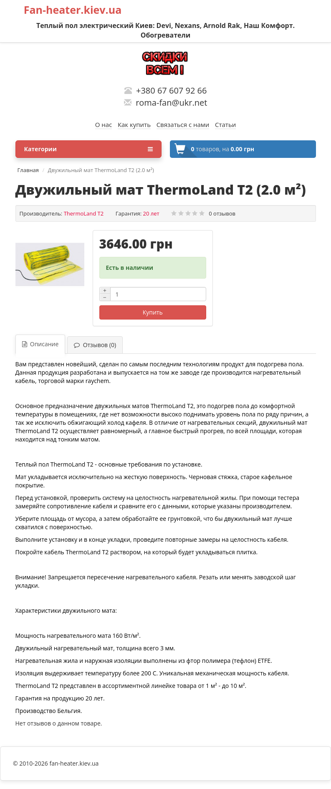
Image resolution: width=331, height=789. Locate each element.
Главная (28, 170)
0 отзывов (222, 213)
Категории (88, 149)
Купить (153, 312)
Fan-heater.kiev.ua (73, 10)
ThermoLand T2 (84, 213)
